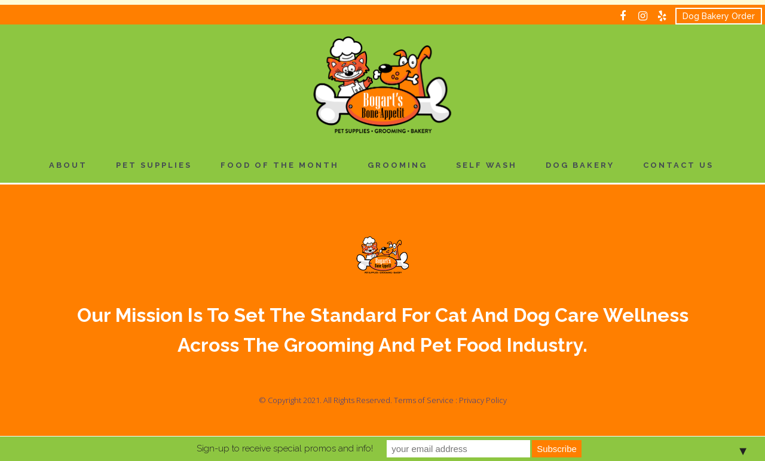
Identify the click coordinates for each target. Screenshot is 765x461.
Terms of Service (424, 400)
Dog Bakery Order (719, 16)
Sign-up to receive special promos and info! (285, 448)
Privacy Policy (483, 400)
